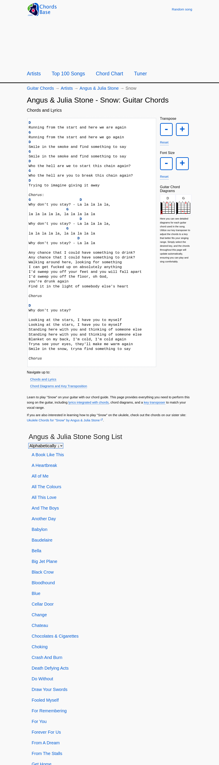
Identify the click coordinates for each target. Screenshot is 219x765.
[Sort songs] (45, 446)
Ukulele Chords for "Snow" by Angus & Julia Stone (63, 420)
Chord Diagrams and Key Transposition (58, 386)
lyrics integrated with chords (88, 402)
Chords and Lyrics (43, 379)
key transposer (154, 402)
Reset (164, 143)
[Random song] (182, 9)
